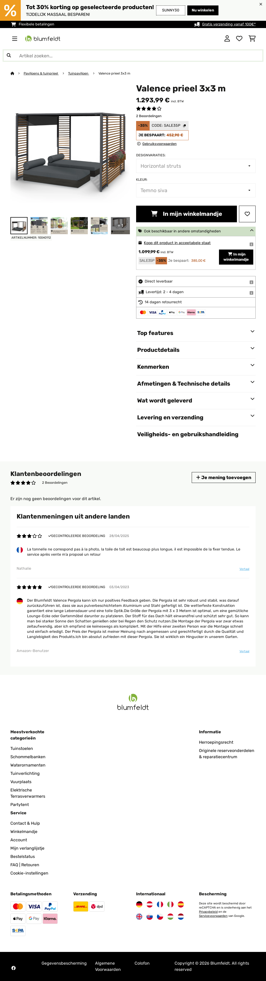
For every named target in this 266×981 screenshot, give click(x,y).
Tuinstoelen (21, 748)
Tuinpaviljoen (78, 73)
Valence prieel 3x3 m (114, 73)
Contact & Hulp (25, 823)
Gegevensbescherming (64, 963)
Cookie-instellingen (29, 873)
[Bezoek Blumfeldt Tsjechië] (160, 916)
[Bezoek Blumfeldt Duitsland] (139, 904)
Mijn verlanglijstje (27, 848)
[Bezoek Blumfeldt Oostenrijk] (150, 904)
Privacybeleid (208, 911)
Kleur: (141, 180)
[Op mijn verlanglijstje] (247, 214)
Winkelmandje (23, 831)
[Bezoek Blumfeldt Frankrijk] (160, 904)
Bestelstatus (22, 856)
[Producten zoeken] (133, 55)
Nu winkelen (203, 10)
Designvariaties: (150, 155)
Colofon (142, 963)
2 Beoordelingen (149, 116)
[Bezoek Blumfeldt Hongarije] (170, 916)
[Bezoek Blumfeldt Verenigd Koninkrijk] (139, 916)
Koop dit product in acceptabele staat (177, 243)
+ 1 (120, 225)
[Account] (227, 38)
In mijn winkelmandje (186, 213)
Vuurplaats (20, 781)
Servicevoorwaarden (213, 916)
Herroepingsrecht (216, 742)
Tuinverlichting (25, 773)
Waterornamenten (27, 765)
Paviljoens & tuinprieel (41, 73)
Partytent (19, 804)
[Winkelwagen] (252, 38)
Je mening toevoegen (223, 477)
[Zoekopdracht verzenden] (9, 55)
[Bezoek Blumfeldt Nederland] (181, 916)
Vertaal (244, 569)
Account (18, 839)
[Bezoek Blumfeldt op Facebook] (13, 968)
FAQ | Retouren (24, 864)
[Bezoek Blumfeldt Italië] (170, 904)
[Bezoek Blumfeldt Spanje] (181, 904)
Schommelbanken (27, 756)
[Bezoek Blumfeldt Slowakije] (150, 916)
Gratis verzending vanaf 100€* (229, 24)
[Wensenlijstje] (239, 38)
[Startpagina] (17, 73)
